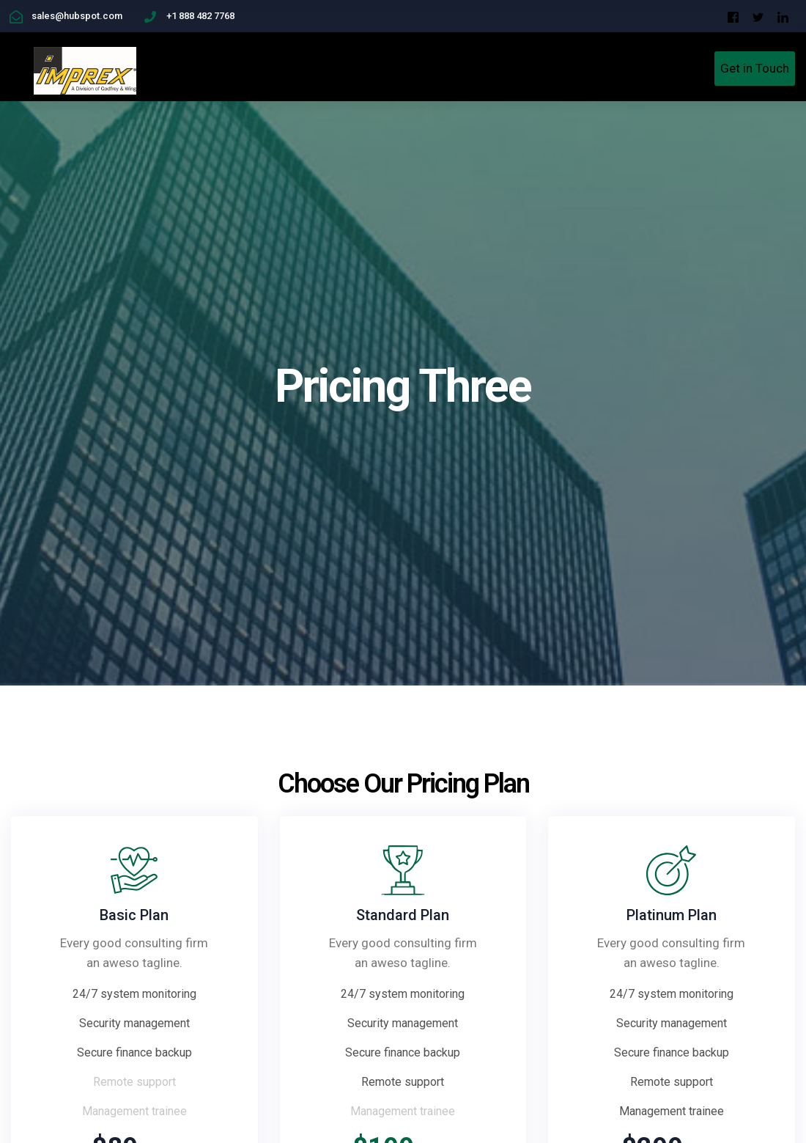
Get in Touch (754, 68)
